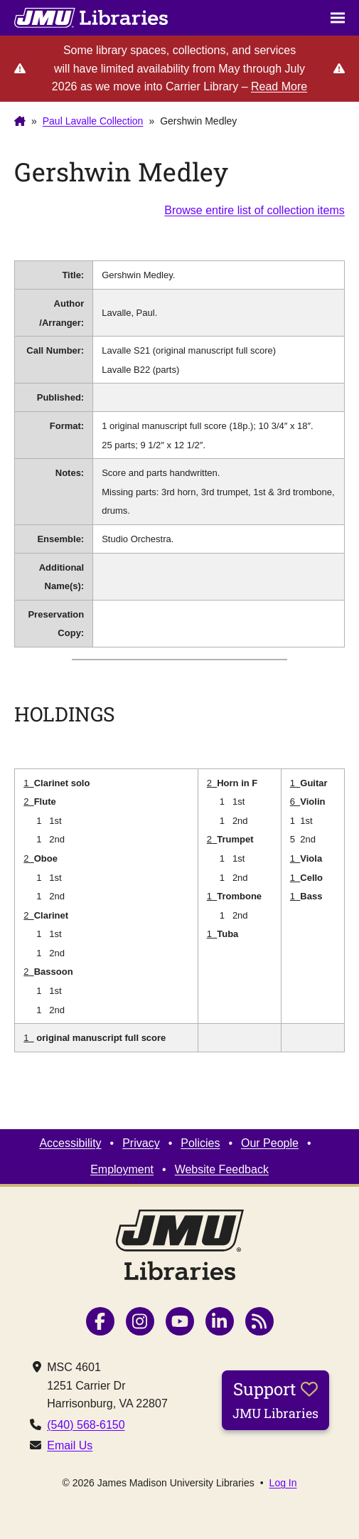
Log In (283, 1483)
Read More (279, 86)
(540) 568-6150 (85, 1425)
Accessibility (70, 1143)
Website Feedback (222, 1169)
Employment (122, 1169)
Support (275, 1399)
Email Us (69, 1445)
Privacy (140, 1143)
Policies (200, 1143)
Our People (270, 1143)
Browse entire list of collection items (254, 210)
